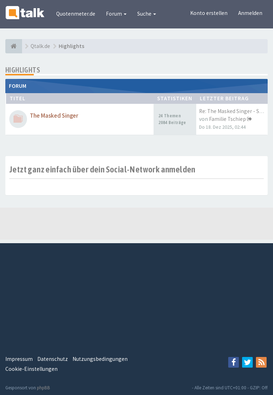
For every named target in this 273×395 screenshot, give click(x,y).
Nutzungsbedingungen (100, 359)
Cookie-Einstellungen (31, 368)
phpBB (43, 388)
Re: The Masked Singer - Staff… (235, 111)
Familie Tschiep (227, 119)
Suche (146, 13)
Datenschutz (52, 359)
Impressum (19, 359)
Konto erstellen (209, 13)
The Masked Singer (54, 115)
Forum (116, 13)
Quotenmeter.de (75, 13)
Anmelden (250, 13)
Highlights (22, 70)
